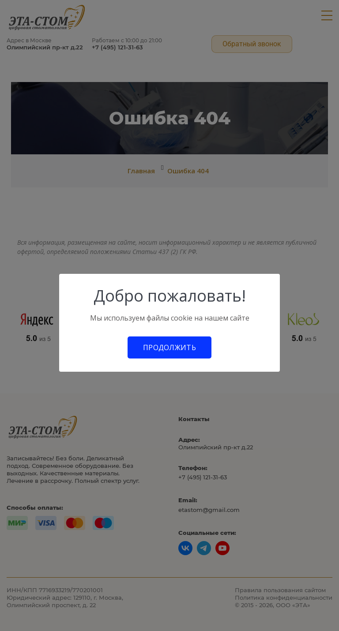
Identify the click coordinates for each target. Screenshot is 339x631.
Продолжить (169, 347)
